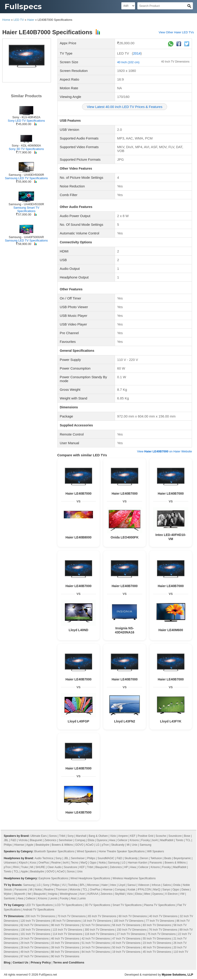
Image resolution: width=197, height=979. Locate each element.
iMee (147, 893)
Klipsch (23, 862)
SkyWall (120, 893)
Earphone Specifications (53, 878)
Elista (91, 840)
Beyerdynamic (182, 858)
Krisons (134, 840)
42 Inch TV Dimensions (96, 938)
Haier (30, 19)
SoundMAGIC (105, 858)
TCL (188, 840)
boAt (155, 840)
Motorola (74, 889)
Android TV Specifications (38, 909)
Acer (82, 893)
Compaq (80, 840)
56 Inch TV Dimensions (126, 925)
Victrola (23, 840)
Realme (56, 862)
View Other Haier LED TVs (176, 32)
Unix (134, 844)
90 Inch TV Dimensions (65, 956)
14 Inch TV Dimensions (96, 947)
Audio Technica (44, 858)
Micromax (93, 885)
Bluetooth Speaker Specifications (54, 851)
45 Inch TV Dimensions (157, 951)
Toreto (179, 840)
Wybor (8, 893)
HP (126, 867)
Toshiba (72, 885)
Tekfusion (156, 858)
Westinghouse (68, 893)
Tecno (74, 862)
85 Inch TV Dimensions (67, 920)
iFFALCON (144, 889)
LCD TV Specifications (69, 905)
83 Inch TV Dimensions (157, 925)
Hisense (19, 844)
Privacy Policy (41, 962)
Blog (7, 962)
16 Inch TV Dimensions (97, 920)
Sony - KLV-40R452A (26, 117)
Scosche (161, 835)
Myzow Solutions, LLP (177, 974)
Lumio (82, 898)
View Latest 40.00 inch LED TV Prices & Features (124, 107)
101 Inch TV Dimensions (35, 934)
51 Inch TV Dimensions (96, 943)
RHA (16, 867)
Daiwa (185, 889)
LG (97, 844)
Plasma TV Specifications (159, 905)
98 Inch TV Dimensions (65, 925)
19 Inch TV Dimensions (126, 951)
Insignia (52, 893)
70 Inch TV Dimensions (71, 916)
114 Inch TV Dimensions (68, 934)
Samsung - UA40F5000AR (26, 237)
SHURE (40, 867)
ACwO (89, 844)
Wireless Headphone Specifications (134, 878)
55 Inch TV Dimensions (157, 938)
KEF (132, 835)
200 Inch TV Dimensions (40, 916)
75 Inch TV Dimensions (161, 934)
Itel (29, 893)
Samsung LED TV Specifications (26, 178)
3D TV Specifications (97, 905)
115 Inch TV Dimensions (68, 929)
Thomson (61, 889)
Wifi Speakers (155, 851)
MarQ (83, 862)
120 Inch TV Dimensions (35, 920)
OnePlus (43, 862)
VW (182, 893)
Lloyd (121, 885)
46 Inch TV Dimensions (65, 938)
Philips (8, 844)
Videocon (143, 885)
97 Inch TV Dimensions (34, 956)
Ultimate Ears (38, 835)
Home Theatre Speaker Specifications (121, 851)
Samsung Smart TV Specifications (26, 209)
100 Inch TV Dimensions (129, 920)
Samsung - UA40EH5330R (26, 204)
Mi (128, 844)
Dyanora (102, 840)
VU (64, 885)
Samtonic (9, 898)
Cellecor (122, 840)
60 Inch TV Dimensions (133, 916)
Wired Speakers (86, 851)
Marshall (81, 835)
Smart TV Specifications (127, 905)
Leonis (53, 898)
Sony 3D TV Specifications (26, 149)
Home (6, 19)
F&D (13, 840)
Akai (73, 898)
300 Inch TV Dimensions (99, 929)
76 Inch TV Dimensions (163, 929)
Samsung (145, 844)
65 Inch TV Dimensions (102, 916)
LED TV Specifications (39, 905)
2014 (137, 53)
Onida (176, 885)
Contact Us (20, 962)
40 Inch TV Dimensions (175, 61)
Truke (24, 867)
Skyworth (19, 893)
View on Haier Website (164, 451)
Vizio (113, 835)
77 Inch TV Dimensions (160, 920)
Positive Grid (145, 835)
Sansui (131, 885)
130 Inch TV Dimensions (35, 929)
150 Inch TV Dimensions (132, 929)
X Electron (171, 893)
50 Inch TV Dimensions (126, 947)
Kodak (131, 889)
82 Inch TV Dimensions (34, 925)
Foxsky (145, 840)
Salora (167, 885)
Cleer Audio (54, 867)
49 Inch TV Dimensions (34, 951)
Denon (144, 858)
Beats (167, 858)
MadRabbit (166, 840)
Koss (33, 862)
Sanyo (166, 889)
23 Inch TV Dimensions (157, 943)
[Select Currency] (128, 5)
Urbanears (10, 862)
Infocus (156, 885)
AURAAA (92, 893)
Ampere (123, 835)
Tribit (62, 835)
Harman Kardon (137, 862)
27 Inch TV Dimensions (131, 934)
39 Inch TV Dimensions (65, 947)
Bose (187, 835)
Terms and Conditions (68, 962)
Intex (113, 885)
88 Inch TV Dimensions (65, 951)
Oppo (93, 862)
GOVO (79, 844)
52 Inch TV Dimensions (96, 925)
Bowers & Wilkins (62, 844)
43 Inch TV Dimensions (126, 943)
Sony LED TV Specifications (26, 120)
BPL (82, 885)
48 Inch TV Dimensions (157, 947)
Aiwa (112, 840)
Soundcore (175, 835)
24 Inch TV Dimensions (34, 938)
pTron (105, 844)
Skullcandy (117, 844)
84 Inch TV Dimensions (96, 951)
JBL (6, 840)
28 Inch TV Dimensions (34, 947)
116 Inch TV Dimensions (99, 934)
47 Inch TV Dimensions (126, 938)
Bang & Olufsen (98, 835)
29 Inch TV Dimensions (34, 943)
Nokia (102, 862)
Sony (70, 835)
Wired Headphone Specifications (90, 878)
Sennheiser (66, 840)
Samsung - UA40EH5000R (26, 174)
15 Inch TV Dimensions (65, 943)
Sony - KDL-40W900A (26, 145)
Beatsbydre (42, 844)
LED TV (18, 19)
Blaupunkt (36, 840)
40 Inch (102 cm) (128, 62)
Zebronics (50, 840)
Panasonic (155, 862)
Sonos (53, 835)
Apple (29, 844)
